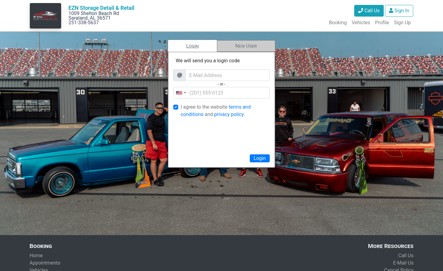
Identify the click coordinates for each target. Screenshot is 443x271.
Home (36, 255)
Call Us (368, 11)
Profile (382, 22)
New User (246, 46)
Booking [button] (338, 22)
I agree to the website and (216, 110)
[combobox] (181, 92)
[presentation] (221, 135)
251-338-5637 (84, 22)
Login (192, 46)
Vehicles (361, 22)
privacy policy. (229, 114)
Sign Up (402, 22)
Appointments (44, 263)
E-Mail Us (403, 263)
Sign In (399, 11)
